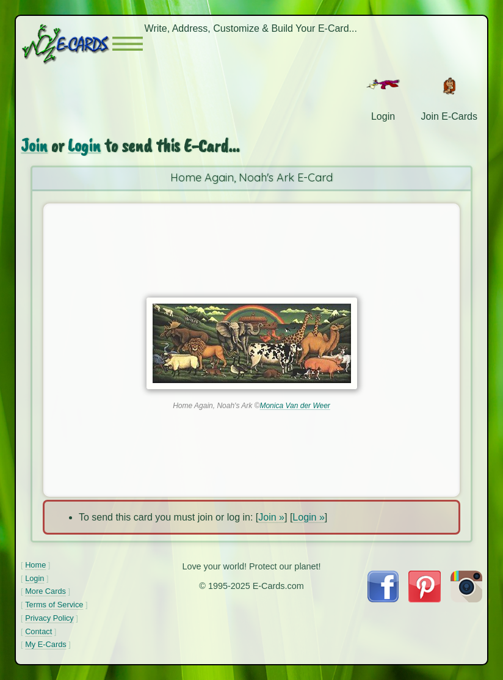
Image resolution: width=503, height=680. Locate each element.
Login (84, 145)
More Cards (45, 591)
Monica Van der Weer (294, 405)
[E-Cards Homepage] (66, 44)
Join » (271, 517)
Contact (38, 631)
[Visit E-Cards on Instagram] (466, 599)
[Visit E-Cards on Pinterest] (424, 599)
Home (35, 564)
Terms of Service (54, 604)
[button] (127, 44)
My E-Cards (46, 644)
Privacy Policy (49, 618)
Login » (308, 517)
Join (34, 145)
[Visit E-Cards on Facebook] (383, 599)
